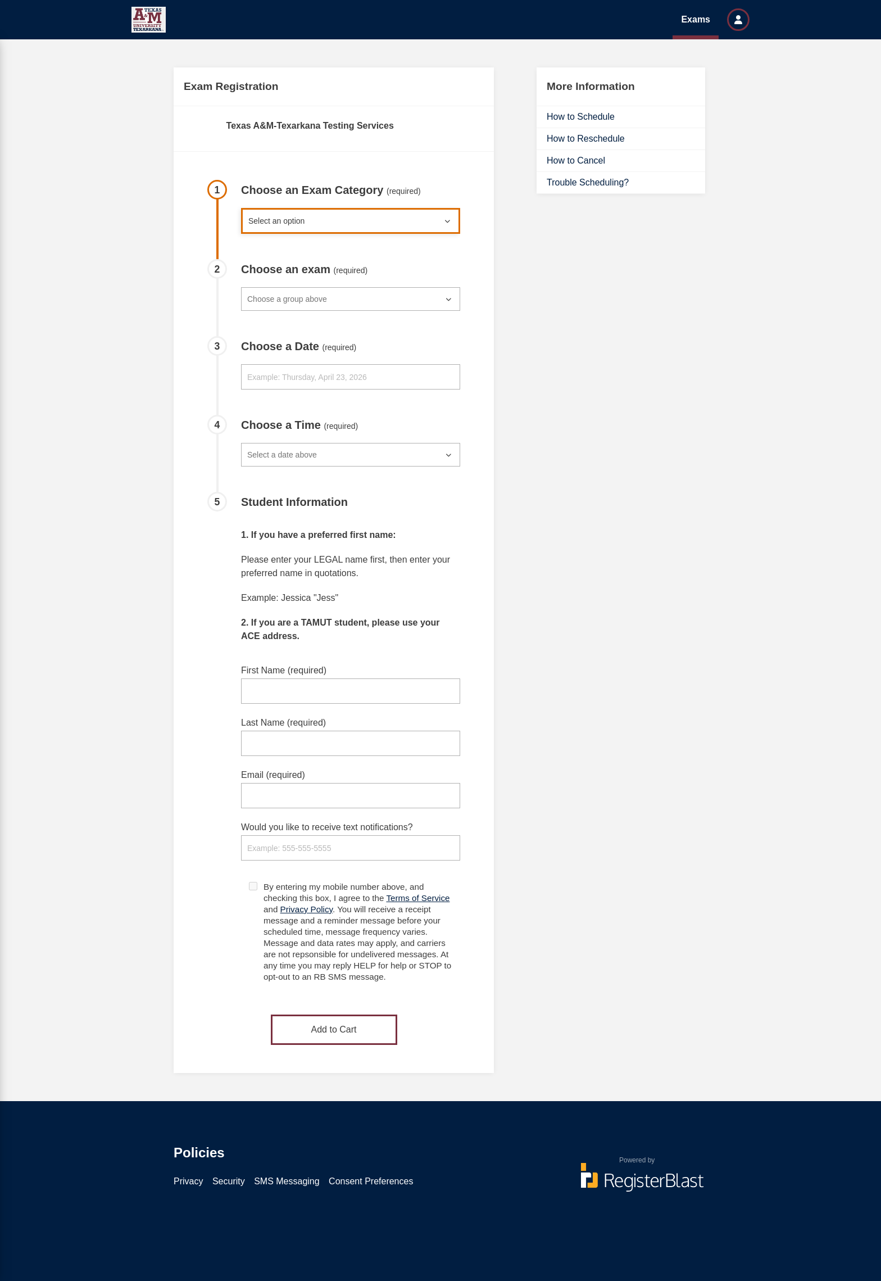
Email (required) (273, 775)
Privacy (188, 1181)
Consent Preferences (371, 1181)
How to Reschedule (586, 138)
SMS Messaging (287, 1181)
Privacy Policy (306, 909)
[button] (738, 19)
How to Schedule (581, 116)
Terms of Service (417, 898)
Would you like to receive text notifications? (327, 827)
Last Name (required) (283, 722)
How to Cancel (576, 160)
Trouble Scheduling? (588, 182)
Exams (695, 19)
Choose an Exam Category (331, 190)
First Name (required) (283, 670)
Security (228, 1181)
